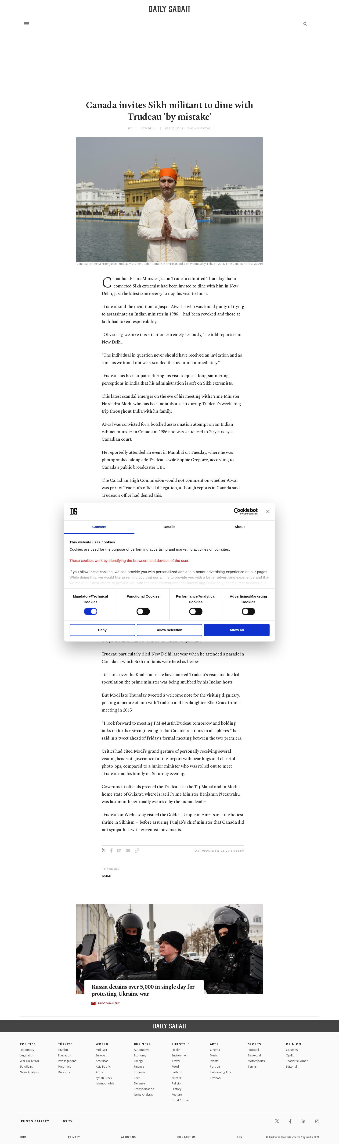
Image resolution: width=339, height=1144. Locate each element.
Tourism (139, 1072)
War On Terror (29, 1061)
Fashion (177, 1072)
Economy (140, 1055)
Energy (138, 1061)
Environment (180, 1055)
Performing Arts (220, 1072)
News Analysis (29, 1072)
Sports (254, 1044)
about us (128, 1137)
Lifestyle (180, 1044)
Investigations (67, 1061)
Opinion (293, 1044)
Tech (137, 1078)
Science (177, 1078)
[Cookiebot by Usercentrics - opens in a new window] (237, 511)
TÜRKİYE (65, 1044)
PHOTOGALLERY (109, 1003)
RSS (239, 1137)
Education (64, 1055)
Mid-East (101, 1050)
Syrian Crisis (104, 1078)
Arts (214, 1044)
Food (175, 1067)
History (176, 1089)
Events (214, 1061)
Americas (102, 1061)
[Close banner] (268, 511)
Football (253, 1050)
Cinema (215, 1050)
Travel (176, 1061)
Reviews (215, 1078)
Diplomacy (27, 1050)
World (102, 1044)
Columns (292, 1050)
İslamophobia (105, 1083)
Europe (100, 1055)
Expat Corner (180, 1100)
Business (142, 1044)
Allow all (237, 630)
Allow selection (169, 630)
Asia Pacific (103, 1067)
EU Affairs (26, 1067)
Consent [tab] (99, 527)
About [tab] (239, 527)
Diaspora (64, 1072)
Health (176, 1050)
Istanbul (63, 1050)
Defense (139, 1083)
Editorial (291, 1067)
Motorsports (256, 1061)
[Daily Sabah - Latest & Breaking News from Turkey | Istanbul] (169, 9)
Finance (139, 1067)
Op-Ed (290, 1055)
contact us (186, 1137)
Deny (102, 630)
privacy (74, 1137)
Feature (177, 1095)
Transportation (144, 1089)
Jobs (23, 1137)
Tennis (252, 1067)
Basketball (255, 1055)
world (106, 875)
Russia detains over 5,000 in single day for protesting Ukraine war (143, 991)
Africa (100, 1072)
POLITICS (28, 1044)
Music (213, 1055)
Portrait (215, 1067)
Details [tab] (169, 527)
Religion (177, 1083)
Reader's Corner (297, 1061)
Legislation (27, 1055)
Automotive (141, 1050)
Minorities (64, 1067)
